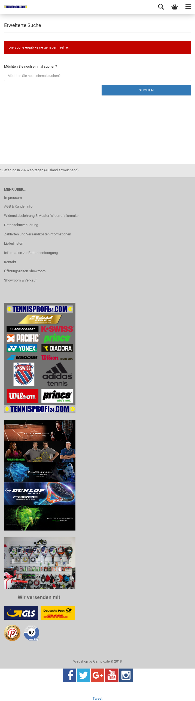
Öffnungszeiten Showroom (24, 271)
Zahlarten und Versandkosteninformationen (37, 234)
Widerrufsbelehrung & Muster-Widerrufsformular (41, 216)
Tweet (97, 698)
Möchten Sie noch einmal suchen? (30, 66)
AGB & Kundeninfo (18, 206)
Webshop (80, 661)
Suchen (146, 90)
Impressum (13, 198)
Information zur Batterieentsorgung (31, 253)
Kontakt (10, 262)
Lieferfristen (13, 243)
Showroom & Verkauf (20, 280)
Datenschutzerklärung (21, 225)
